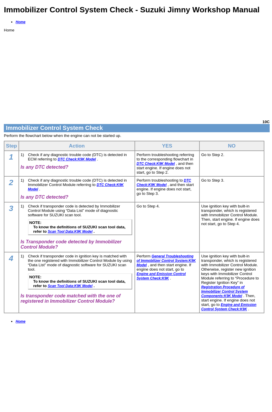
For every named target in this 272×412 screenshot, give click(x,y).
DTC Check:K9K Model (77, 159)
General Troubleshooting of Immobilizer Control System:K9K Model (166, 260)
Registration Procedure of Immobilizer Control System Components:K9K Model (224, 291)
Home (20, 22)
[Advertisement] (137, 73)
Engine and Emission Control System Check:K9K (161, 276)
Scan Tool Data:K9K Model (70, 232)
